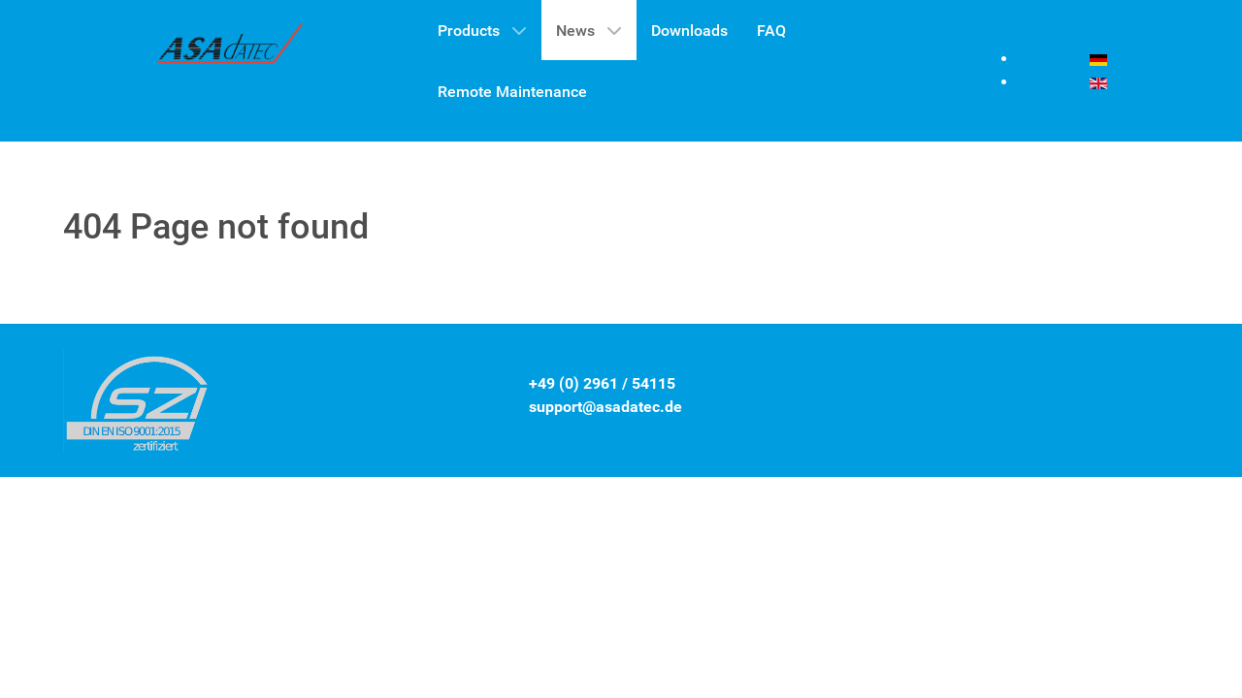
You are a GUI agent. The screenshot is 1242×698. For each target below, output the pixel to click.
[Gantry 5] (231, 49)
